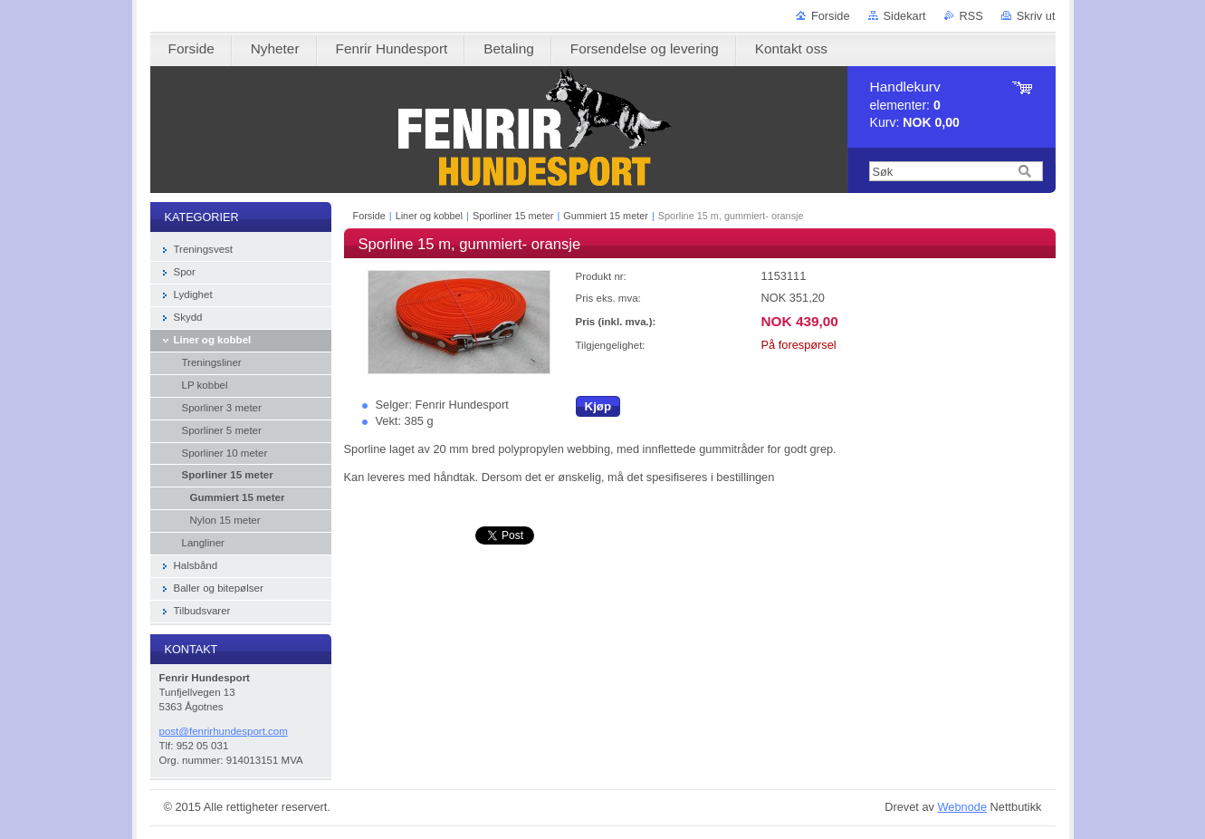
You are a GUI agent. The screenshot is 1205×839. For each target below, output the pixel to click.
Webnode (962, 807)
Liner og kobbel (429, 215)
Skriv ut (1036, 16)
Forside (830, 16)
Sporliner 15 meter (513, 215)
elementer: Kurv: (915, 105)
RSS (971, 16)
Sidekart (905, 16)
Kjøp (598, 406)
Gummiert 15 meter (607, 215)
